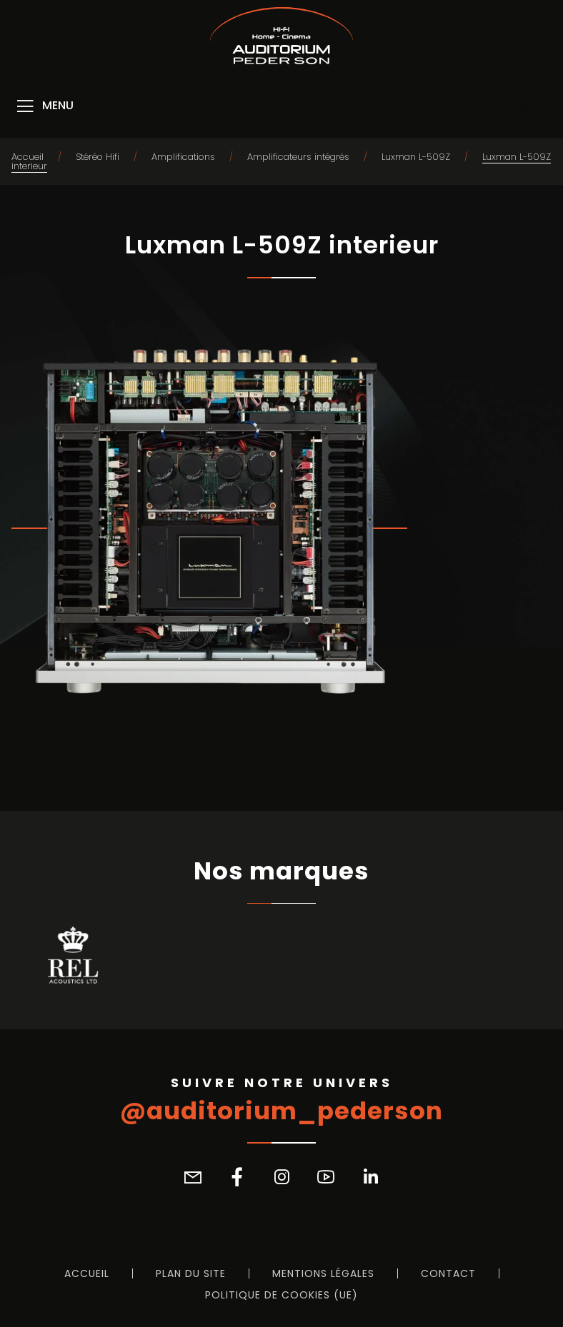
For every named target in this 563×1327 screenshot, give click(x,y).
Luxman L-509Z (416, 156)
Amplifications (183, 156)
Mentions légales (323, 1273)
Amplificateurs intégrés (298, 156)
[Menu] (44, 106)
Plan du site (191, 1273)
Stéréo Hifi (97, 156)
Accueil (27, 156)
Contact (448, 1273)
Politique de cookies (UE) (281, 1295)
